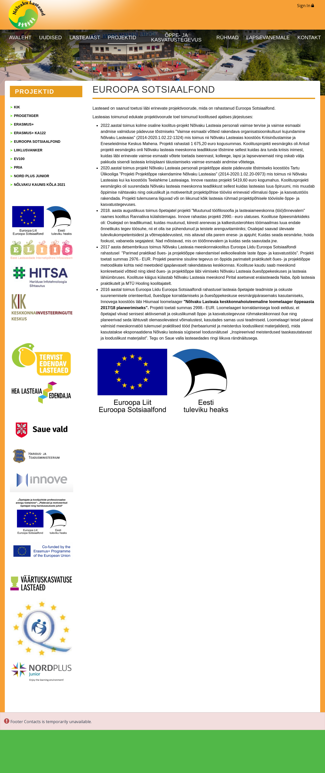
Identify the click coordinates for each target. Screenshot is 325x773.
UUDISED (50, 37)
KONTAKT (309, 37)
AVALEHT (20, 37)
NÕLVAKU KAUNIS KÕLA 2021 (39, 185)
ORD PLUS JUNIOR (32, 176)
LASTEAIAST (84, 37)
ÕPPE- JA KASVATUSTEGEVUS (176, 37)
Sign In (305, 5)
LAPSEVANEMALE (268, 37)
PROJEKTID (122, 37)
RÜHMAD (227, 37)
